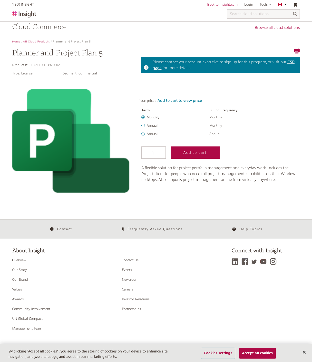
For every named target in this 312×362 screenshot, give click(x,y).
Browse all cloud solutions (277, 27)
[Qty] (153, 152)
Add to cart (195, 152)
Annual (152, 125)
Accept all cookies (257, 353)
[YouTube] (264, 261)
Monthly (153, 117)
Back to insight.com (222, 4)
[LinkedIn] (236, 261)
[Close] (304, 352)
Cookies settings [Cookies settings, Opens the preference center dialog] (218, 353)
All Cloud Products (36, 41)
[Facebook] (246, 261)
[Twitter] (255, 261)
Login (248, 4)
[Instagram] (274, 261)
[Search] (295, 14)
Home (16, 41)
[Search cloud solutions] (263, 14)
